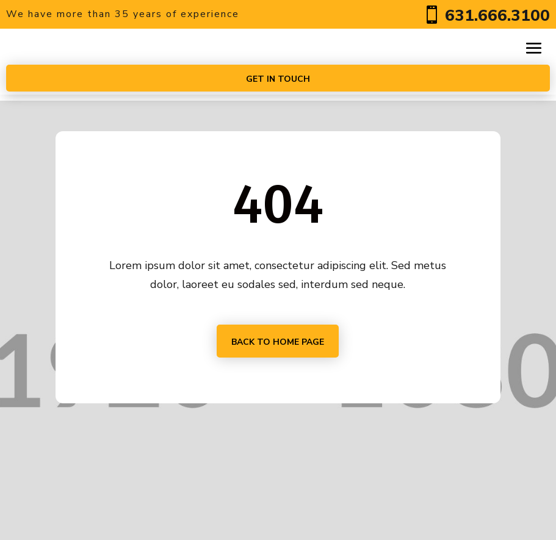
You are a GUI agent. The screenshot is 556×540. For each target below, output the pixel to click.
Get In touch (278, 79)
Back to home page (277, 342)
